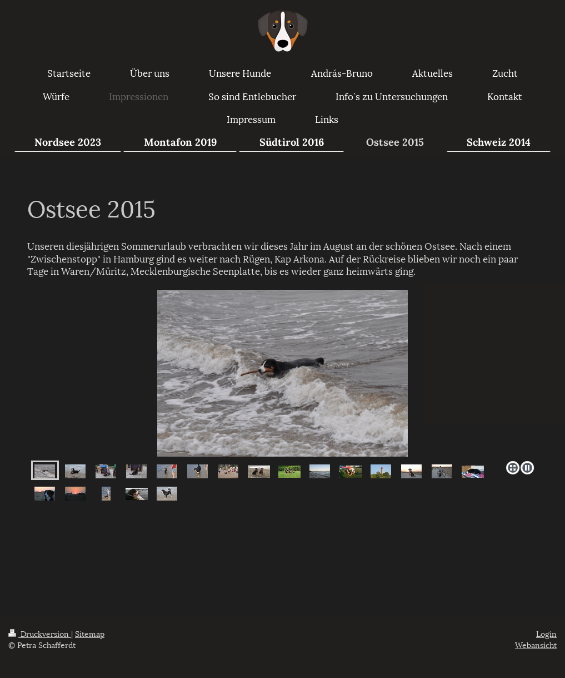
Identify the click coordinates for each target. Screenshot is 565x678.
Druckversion (39, 633)
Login (546, 633)
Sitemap (89, 633)
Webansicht (536, 644)
